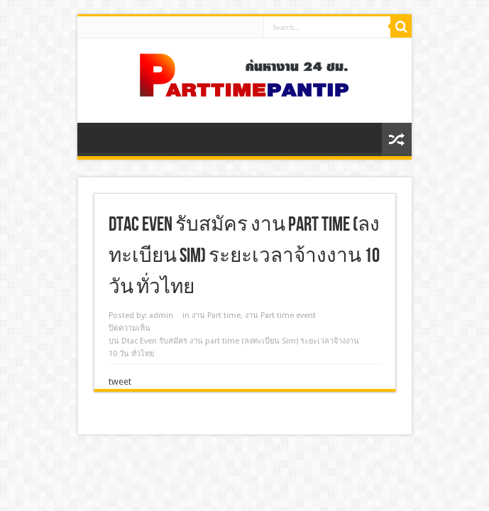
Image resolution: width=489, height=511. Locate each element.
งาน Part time (216, 315)
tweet (120, 381)
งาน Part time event (280, 315)
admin (161, 315)
